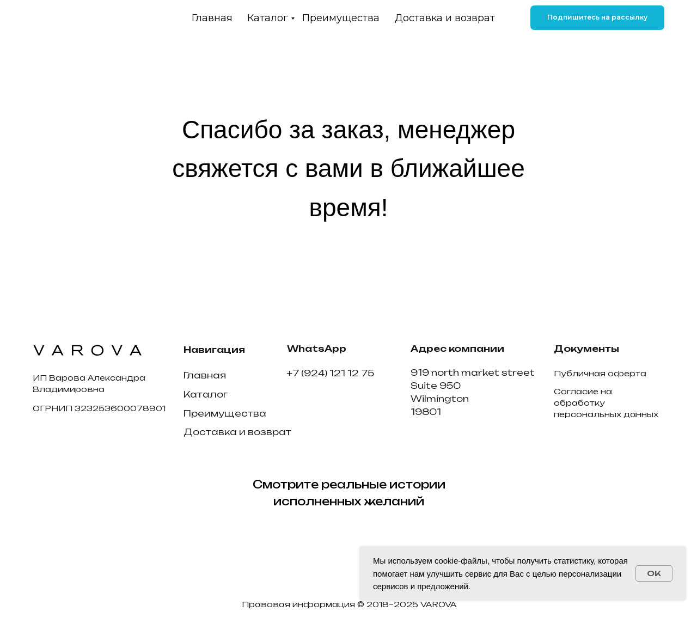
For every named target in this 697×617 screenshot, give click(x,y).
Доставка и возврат (445, 18)
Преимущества (341, 18)
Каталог (267, 18)
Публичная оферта (600, 373)
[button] (597, 17)
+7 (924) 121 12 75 (330, 373)
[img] (93, 18)
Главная (212, 18)
